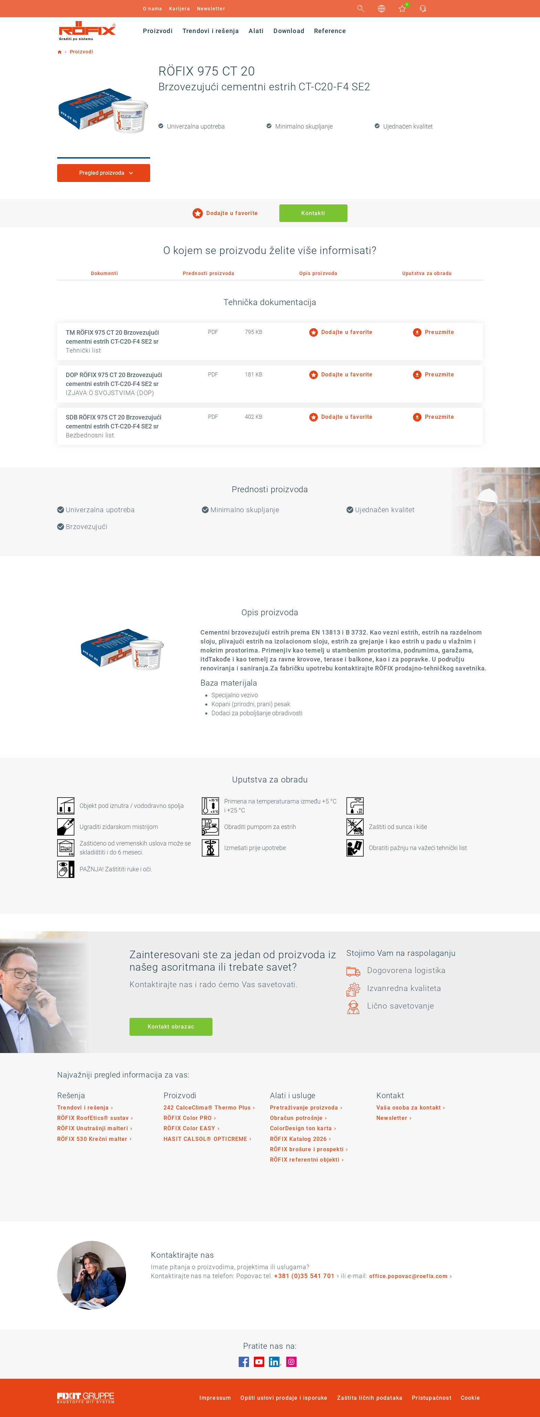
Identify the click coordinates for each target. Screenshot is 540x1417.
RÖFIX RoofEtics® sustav (93, 1118)
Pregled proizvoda (102, 173)
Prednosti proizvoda (209, 273)
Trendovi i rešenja (83, 1107)
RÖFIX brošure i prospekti (307, 1149)
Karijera (179, 8)
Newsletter (211, 8)
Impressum (215, 1398)
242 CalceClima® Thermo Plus (207, 1107)
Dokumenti (104, 273)
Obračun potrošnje (296, 1118)
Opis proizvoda (318, 273)
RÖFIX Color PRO (188, 1118)
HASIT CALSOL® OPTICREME (206, 1139)
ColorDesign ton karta (301, 1128)
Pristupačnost (431, 1398)
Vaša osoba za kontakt (408, 1107)
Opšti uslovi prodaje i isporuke (284, 1398)
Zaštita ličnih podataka (370, 1398)
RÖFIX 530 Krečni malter (92, 1139)
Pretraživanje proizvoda (304, 1107)
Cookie (470, 1398)
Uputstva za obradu (427, 273)
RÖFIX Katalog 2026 (298, 1139)
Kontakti (313, 213)
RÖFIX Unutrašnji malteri (92, 1128)
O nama (152, 8)
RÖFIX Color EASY (189, 1128)
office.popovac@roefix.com (408, 1276)
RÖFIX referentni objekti (305, 1159)
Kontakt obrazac (171, 1026)
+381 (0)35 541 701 (304, 1275)
